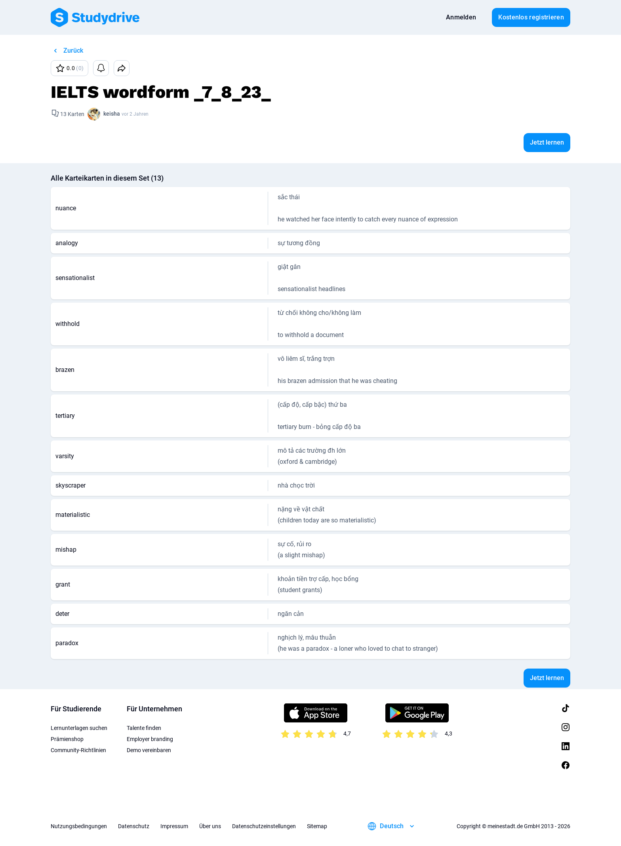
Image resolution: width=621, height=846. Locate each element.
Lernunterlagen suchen (79, 728)
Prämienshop (67, 739)
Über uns (210, 826)
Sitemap (317, 826)
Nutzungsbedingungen (79, 826)
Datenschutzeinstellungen (264, 826)
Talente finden (144, 728)
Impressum (174, 826)
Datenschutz (133, 826)
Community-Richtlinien (78, 750)
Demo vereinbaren (149, 750)
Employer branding (150, 739)
